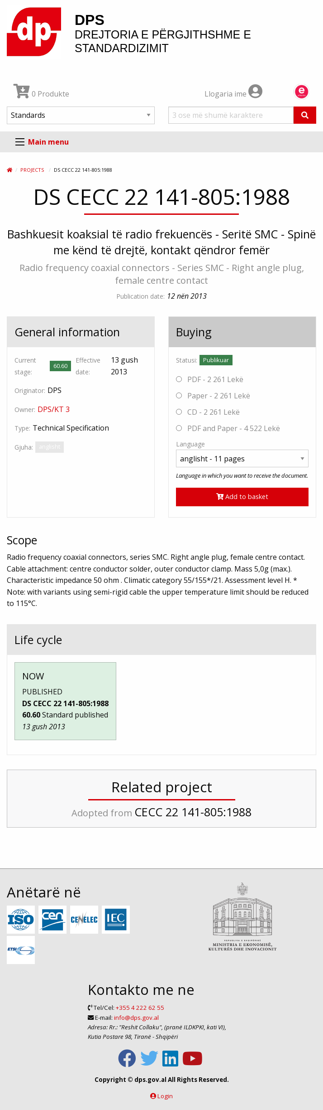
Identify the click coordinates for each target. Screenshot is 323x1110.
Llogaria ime (233, 94)
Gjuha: (23, 447)
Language (190, 444)
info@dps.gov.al (136, 1017)
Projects (32, 169)
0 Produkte (41, 94)
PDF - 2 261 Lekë (209, 379)
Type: (22, 428)
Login (165, 1096)
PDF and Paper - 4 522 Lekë (228, 428)
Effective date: (88, 366)
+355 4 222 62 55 (140, 1007)
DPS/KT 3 (54, 409)
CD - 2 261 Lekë (208, 412)
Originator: (29, 390)
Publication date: (140, 296)
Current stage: (25, 366)
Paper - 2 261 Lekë (213, 396)
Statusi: (186, 360)
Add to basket (242, 496)
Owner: (24, 409)
